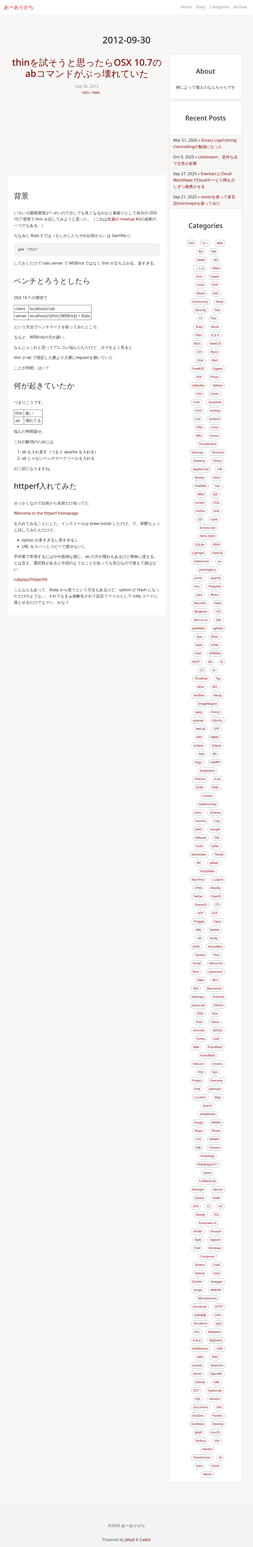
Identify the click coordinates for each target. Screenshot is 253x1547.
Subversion (202, 561)
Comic (214, 394)
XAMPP (215, 762)
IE (221, 662)
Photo (214, 377)
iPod (199, 1022)
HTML (215, 645)
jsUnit (198, 578)
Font (198, 410)
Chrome (214, 1147)
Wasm (207, 1474)
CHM (197, 653)
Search (207, 1106)
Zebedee (198, 385)
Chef (197, 1248)
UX (220, 1206)
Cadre (145, 1539)
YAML (215, 787)
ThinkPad (200, 678)
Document (200, 1407)
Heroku (207, 1449)
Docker (197, 1281)
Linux (215, 427)
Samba (200, 955)
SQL (198, 1399)
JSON (196, 946)
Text (217, 310)
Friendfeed (207, 1055)
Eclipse (216, 745)
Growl (197, 963)
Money (199, 477)
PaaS (216, 1265)
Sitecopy (197, 452)
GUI (214, 913)
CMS (219, 1348)
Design (201, 1214)
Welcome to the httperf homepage (46, 513)
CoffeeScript (207, 1181)
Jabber (214, 863)
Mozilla (216, 888)
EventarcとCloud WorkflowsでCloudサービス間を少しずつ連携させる (204, 180)
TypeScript (214, 1390)
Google (215, 829)
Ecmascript (207, 528)
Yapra (217, 921)
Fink (216, 511)
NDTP (196, 662)
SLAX (199, 846)
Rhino (215, 595)
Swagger (217, 1281)
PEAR (216, 544)
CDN (217, 1315)
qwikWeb (198, 628)
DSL (217, 838)
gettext (218, 628)
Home (186, 7)
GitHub (200, 1382)
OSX (85, 92)
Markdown (198, 854)
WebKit (216, 1122)
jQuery (199, 1198)
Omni (216, 477)
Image (198, 1122)
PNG (215, 1357)
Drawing (199, 461)
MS (215, 260)
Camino (207, 796)
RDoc (197, 343)
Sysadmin (215, 402)
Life (219, 469)
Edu (215, 293)
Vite (217, 1441)
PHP (215, 285)
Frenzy (215, 712)
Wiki (199, 436)
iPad (197, 1089)
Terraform (200, 1323)
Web (96, 92)
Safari (215, 846)
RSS (195, 988)
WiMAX (214, 1139)
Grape (198, 1290)
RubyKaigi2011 (207, 1164)
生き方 (215, 335)
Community (200, 302)
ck (213, 670)
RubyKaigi (207, 1156)
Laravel (197, 1365)
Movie (200, 293)
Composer (207, 1256)
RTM (200, 1013)
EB (210, 662)
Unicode (198, 1030)
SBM (196, 1047)
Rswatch (201, 905)
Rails (199, 645)
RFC (215, 687)
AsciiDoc (198, 1415)
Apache (216, 578)
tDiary (217, 461)
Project (197, 1080)
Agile (197, 1240)
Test (215, 1072)
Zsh (215, 494)
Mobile (214, 930)
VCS (216, 1214)
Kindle (197, 1231)
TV (200, 318)
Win (215, 980)
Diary (201, 7)
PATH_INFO (207, 536)
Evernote (216, 1080)
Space (207, 1173)
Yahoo (215, 1022)
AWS (200, 1357)
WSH (200, 687)
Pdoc (198, 335)
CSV (198, 1139)
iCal (198, 419)
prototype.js (207, 570)
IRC (198, 863)
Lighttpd (198, 553)
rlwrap (217, 695)
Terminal (217, 452)
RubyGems (207, 771)
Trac (197, 586)
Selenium (216, 1365)
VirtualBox (215, 946)
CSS (218, 611)
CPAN (198, 888)
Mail (215, 360)
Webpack (214, 1332)
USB (198, 1147)
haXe (214, 519)
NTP (201, 913)
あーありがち (19, 7)
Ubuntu (217, 720)
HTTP (219, 1307)
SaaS (216, 1273)
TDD (201, 1072)
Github (217, 1030)
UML (216, 1382)
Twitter (198, 896)
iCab (217, 779)
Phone (215, 1131)
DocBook (197, 1424)
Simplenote (207, 1114)
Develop (218, 1424)
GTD (196, 1206)
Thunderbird (207, 444)
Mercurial (215, 963)
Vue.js (197, 1340)
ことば (199, 268)
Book (219, 302)
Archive (240, 7)
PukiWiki (201, 486)
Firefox (200, 511)
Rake (200, 980)
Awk (201, 754)
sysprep (198, 720)
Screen (200, 503)
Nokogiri (198, 1189)
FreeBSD (198, 369)
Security (200, 310)
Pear (216, 955)
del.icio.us (201, 620)
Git (199, 938)
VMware (200, 838)
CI (208, 1206)
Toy (218, 678)
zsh (200, 519)
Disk (200, 360)
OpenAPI (216, 1374)
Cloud (215, 1466)
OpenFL (216, 896)
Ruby (199, 327)
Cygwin (217, 369)
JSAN (198, 829)
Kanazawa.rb (207, 1223)
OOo (214, 1013)
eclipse (198, 745)
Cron (196, 402)
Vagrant (215, 1240)
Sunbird (214, 419)
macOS (215, 1432)
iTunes (200, 1039)
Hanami (214, 1399)
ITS (217, 905)
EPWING (215, 653)
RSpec (199, 1131)
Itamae (200, 1273)
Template (214, 586)
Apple (201, 260)
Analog (215, 410)
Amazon (216, 1231)
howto (215, 276)
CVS (199, 352)
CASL (216, 503)
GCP (196, 1390)
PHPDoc (200, 779)
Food (200, 285)
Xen (217, 486)
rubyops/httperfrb (30, 579)
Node (216, 1198)
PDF (199, 377)
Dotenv (200, 1265)
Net (213, 251)
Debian (218, 385)
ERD (199, 737)
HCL (197, 1332)
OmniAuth (199, 1307)
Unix (199, 276)
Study (214, 938)
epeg (198, 712)
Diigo (198, 762)
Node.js (200, 1441)
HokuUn (198, 1064)
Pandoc (217, 1415)
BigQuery (215, 1340)
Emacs (214, 436)
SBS (218, 620)
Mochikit (200, 603)
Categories (220, 7)
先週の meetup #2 (123, 219)
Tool (191, 243)
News (216, 268)
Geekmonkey (207, 804)
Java (199, 595)
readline (199, 695)
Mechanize (214, 988)
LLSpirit (218, 879)
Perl (213, 318)
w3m (197, 812)
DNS (199, 427)
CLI (202, 670)
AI (220, 1457)
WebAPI (216, 1290)
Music (215, 327)
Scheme (215, 812)
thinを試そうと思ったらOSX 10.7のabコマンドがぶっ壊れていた (87, 68)
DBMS (214, 737)
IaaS (219, 1323)
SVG (219, 1407)
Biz (201, 251)
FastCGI (217, 553)
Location (200, 1097)
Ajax (199, 637)
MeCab (200, 729)
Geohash (215, 1089)
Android (218, 997)
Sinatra (217, 1064)
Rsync (214, 352)
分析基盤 (200, 1315)
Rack (195, 972)
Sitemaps (197, 997)
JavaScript (198, 1005)
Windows (215, 1248)
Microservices (207, 1298)
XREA (201, 494)
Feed (217, 603)
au (219, 561)
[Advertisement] (87, 138)
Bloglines (200, 611)
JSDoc (215, 637)
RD (215, 754)
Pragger (199, 921)
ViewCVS (215, 343)
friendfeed (215, 1047)
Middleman (200, 1348)
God (216, 1039)
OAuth (197, 1374)
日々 (205, 243)
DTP (216, 729)
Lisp (217, 821)
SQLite (199, 544)
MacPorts (198, 879)
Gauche (200, 821)
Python (219, 1005)
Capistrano (215, 972)
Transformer (202, 1457)
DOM (199, 787)
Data (199, 1466)
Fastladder (207, 871)
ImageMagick (207, 704)
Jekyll (198, 1432)
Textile (219, 854)
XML (199, 930)
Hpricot (217, 1189)
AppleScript (201, 469)
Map (218, 1097)
